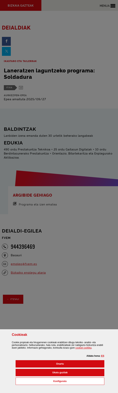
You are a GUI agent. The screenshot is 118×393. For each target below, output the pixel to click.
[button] (102, 356)
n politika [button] (83, 347)
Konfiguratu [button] (77, 381)
